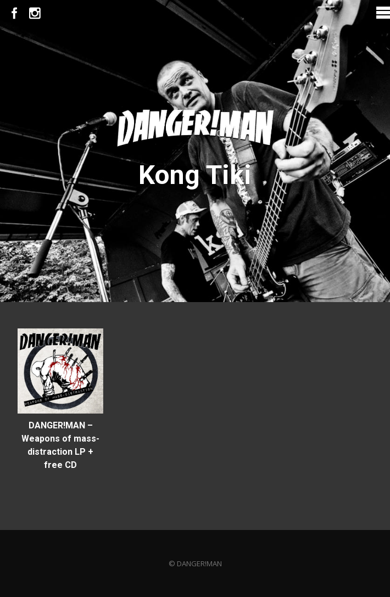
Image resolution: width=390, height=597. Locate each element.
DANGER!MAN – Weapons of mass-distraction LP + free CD (60, 445)
